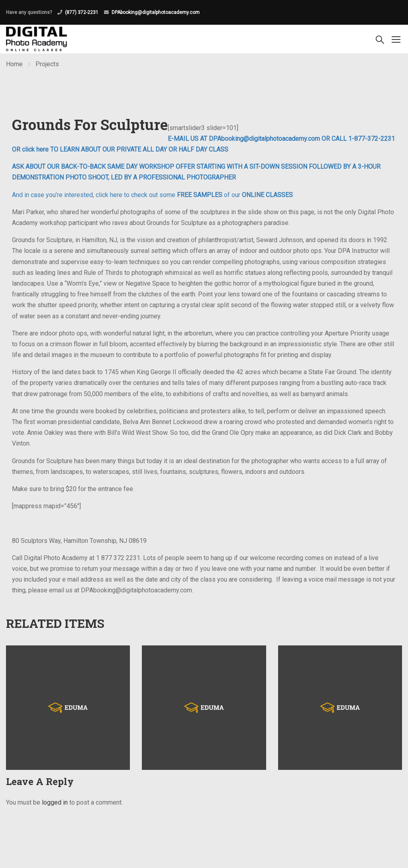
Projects (47, 64)
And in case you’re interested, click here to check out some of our (152, 195)
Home (14, 64)
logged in (55, 802)
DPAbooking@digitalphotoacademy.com (156, 12)
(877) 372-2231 (81, 12)
